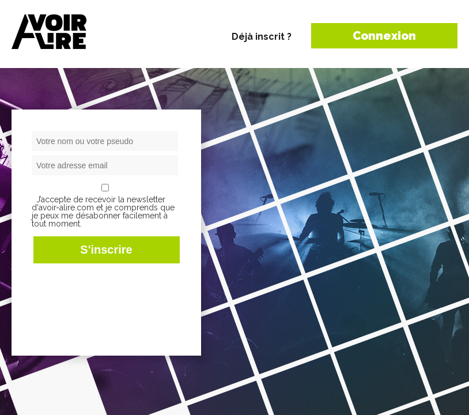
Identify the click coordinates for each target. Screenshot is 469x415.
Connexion (384, 36)
